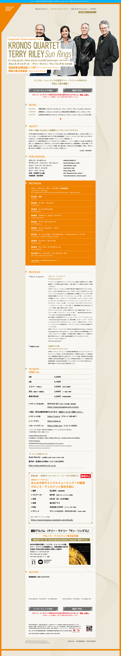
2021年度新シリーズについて (87, 12)
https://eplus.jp (54, 422)
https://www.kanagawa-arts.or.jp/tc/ (63, 408)
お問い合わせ (71, 641)
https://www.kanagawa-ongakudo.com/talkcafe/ (52, 521)
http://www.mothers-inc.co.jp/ (42, 467)
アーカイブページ (62, 1)
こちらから (80, 1)
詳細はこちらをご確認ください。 (71, 413)
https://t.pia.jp (53, 417)
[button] (60, 122)
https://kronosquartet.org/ (54, 342)
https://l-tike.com (54, 427)
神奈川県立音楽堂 (91, 641)
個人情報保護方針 (80, 641)
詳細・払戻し (84, 96)
